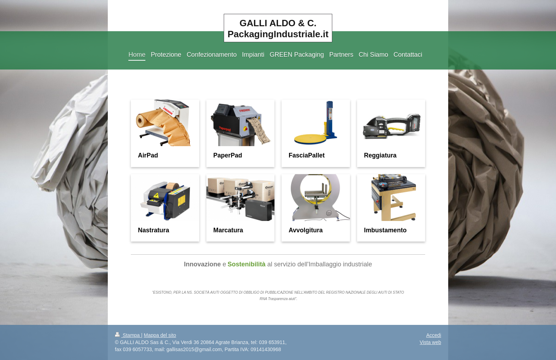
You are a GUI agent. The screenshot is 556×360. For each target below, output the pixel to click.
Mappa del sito (160, 335)
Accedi (433, 335)
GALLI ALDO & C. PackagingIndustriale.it (278, 28)
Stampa (128, 335)
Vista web (430, 342)
